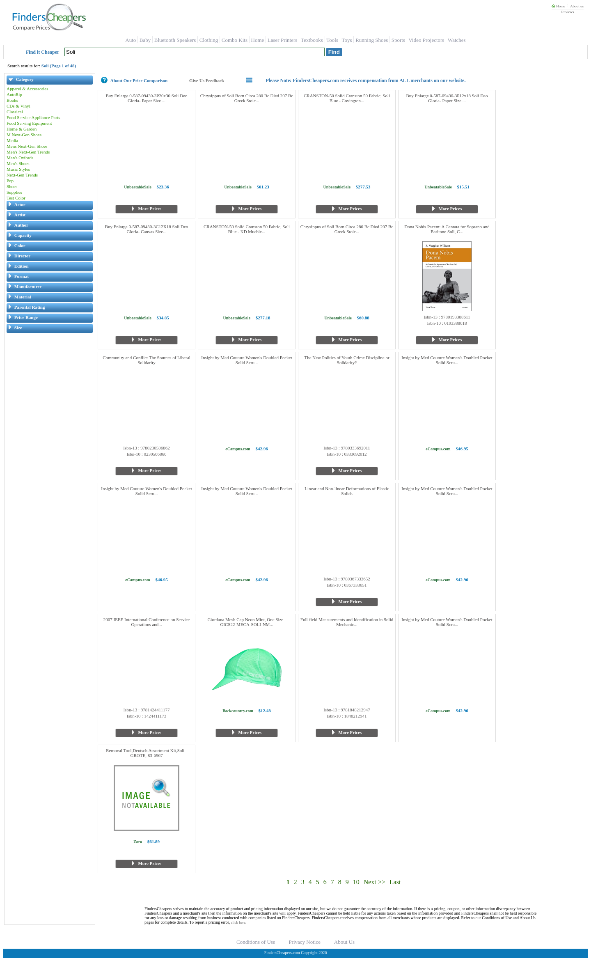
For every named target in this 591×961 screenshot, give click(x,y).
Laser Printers (283, 40)
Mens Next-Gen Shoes (27, 146)
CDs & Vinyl (18, 105)
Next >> (374, 881)
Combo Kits (234, 40)
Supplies (14, 192)
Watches (457, 40)
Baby (145, 40)
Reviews (567, 12)
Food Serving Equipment (29, 123)
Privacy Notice (305, 942)
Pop (10, 180)
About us (577, 6)
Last (395, 881)
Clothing (208, 40)
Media (12, 140)
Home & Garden (22, 128)
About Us (344, 942)
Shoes (12, 186)
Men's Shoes (18, 163)
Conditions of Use (255, 942)
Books (12, 100)
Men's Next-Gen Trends (28, 151)
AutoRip (14, 94)
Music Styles (18, 169)
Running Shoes (371, 40)
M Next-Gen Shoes (24, 134)
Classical (15, 111)
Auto (130, 40)
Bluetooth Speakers (175, 40)
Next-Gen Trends (22, 174)
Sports (398, 40)
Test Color (16, 197)
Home (558, 6)
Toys (347, 40)
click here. (238, 922)
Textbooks (312, 40)
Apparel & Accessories (27, 88)
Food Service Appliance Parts (33, 117)
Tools (332, 40)
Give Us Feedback (206, 80)
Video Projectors (426, 40)
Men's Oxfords (20, 157)
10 (356, 881)
